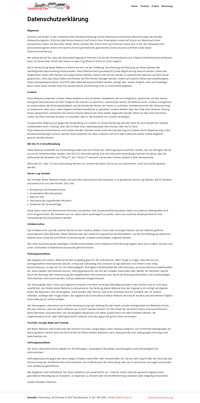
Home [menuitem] (134, 6)
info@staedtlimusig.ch (119, 397)
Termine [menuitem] (144, 6)
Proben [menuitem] (155, 6)
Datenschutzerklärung (160, 397)
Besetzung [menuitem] (167, 6)
